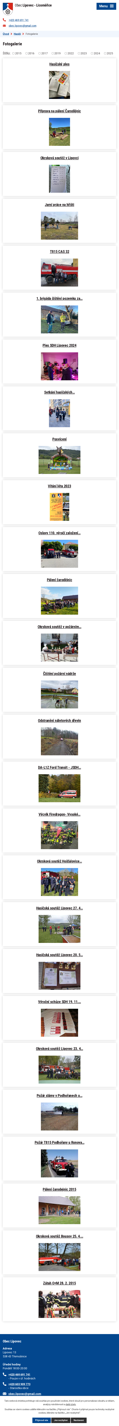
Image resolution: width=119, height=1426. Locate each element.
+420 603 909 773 (19, 1384)
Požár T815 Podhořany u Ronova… (59, 1142)
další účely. (71, 1404)
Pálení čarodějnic (59, 580)
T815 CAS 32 (59, 251)
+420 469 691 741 (19, 20)
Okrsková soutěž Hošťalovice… (59, 861)
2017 (44, 53)
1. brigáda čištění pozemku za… (59, 298)
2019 (57, 53)
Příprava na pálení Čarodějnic (59, 111)
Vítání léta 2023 (59, 486)
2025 (110, 53)
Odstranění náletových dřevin (59, 720)
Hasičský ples (59, 64)
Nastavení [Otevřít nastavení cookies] (79, 1420)
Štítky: (6, 53)
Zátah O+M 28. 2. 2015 (59, 1283)
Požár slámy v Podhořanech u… (59, 1095)
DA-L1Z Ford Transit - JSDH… (59, 767)
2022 (71, 53)
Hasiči (17, 33)
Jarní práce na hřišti (59, 204)
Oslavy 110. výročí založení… (59, 533)
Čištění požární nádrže (59, 673)
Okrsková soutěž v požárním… (59, 626)
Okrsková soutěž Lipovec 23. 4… (59, 1048)
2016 (31, 53)
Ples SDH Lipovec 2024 (59, 345)
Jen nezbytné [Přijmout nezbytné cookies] (61, 1420)
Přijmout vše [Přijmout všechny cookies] (41, 1420)
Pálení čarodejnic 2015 (59, 1189)
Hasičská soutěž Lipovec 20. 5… (59, 955)
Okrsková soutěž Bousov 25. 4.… (59, 1236)
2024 (97, 53)
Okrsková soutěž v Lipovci (59, 158)
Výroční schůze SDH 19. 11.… (59, 1001)
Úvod (6, 33)
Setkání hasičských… (59, 392)
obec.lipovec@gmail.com (22, 25)
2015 (18, 53)
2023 (84, 53)
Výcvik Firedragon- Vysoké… (59, 814)
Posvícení (59, 439)
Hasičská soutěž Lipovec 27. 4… (59, 908)
